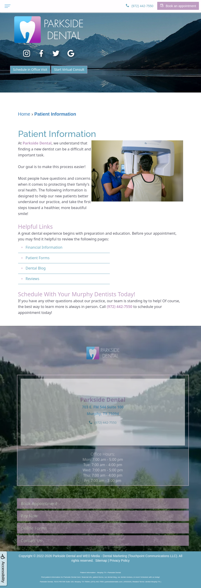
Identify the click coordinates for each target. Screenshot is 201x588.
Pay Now (29, 524)
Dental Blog (36, 268)
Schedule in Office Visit (30, 69)
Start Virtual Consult (69, 69)
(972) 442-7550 (119, 306)
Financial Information (44, 247)
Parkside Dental (37, 143)
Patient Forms (38, 257)
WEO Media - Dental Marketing (105, 556)
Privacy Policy (119, 560)
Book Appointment (39, 512)
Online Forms (34, 536)
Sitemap (101, 560)
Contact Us (31, 549)
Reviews (32, 278)
